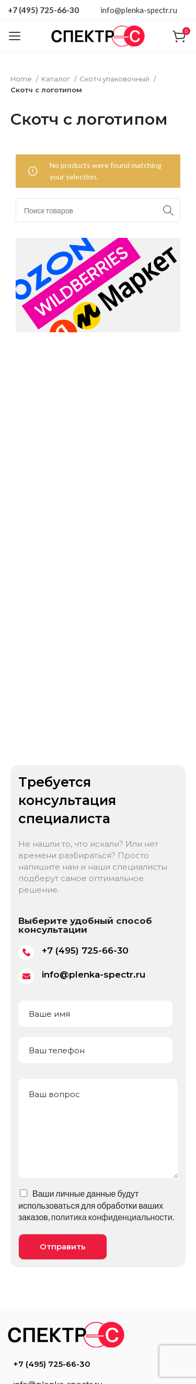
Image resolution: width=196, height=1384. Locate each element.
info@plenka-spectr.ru (138, 10)
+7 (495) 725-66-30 (43, 10)
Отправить (63, 1246)
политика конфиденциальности (111, 1217)
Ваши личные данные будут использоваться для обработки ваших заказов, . (96, 1205)
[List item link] (98, 1364)
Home (21, 79)
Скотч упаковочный (115, 79)
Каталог (56, 79)
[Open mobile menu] (14, 36)
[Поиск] (98, 210)
